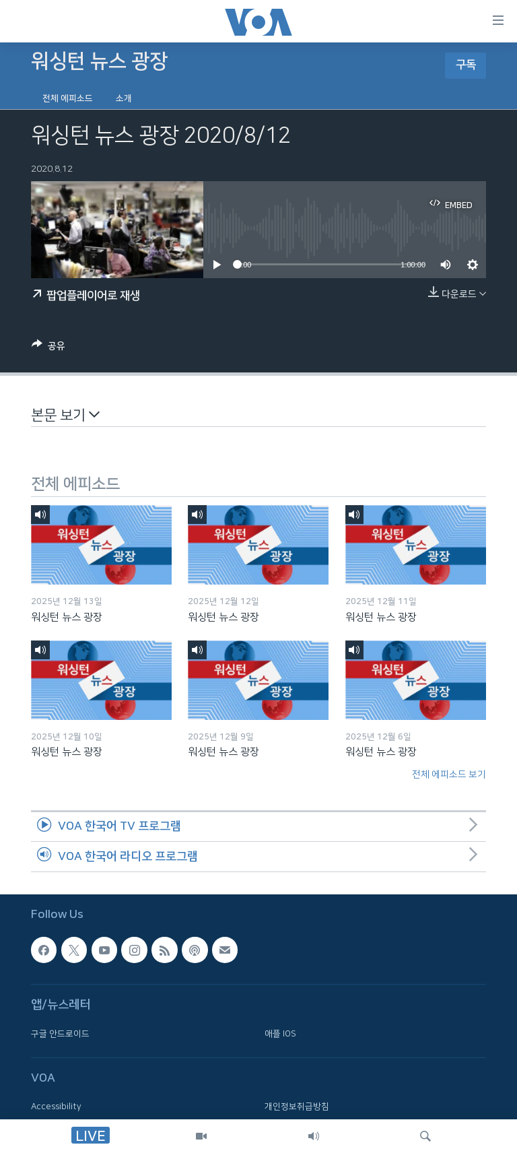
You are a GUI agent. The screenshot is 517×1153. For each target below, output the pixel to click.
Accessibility (56, 1106)
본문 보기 (65, 414)
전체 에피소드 (67, 98)
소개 (124, 98)
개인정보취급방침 (297, 1106)
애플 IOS (280, 1033)
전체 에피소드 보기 (449, 774)
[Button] (48, 348)
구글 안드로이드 (60, 1033)
